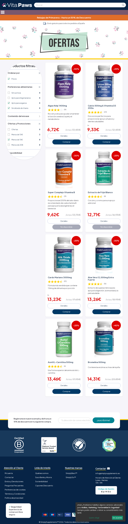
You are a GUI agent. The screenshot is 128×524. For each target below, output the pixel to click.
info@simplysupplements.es (108, 471)
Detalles (64, 135)
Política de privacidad (14, 495)
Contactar (9, 475)
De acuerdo (117, 518)
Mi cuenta (9, 471)
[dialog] (101, 512)
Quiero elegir (94, 518)
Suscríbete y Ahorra (43, 475)
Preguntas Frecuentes (14, 483)
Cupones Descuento (44, 483)
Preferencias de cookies (15, 487)
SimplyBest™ (71, 471)
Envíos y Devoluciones (14, 479)
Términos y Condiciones (15, 491)
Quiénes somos (41, 471)
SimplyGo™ (71, 475)
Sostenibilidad (41, 479)
